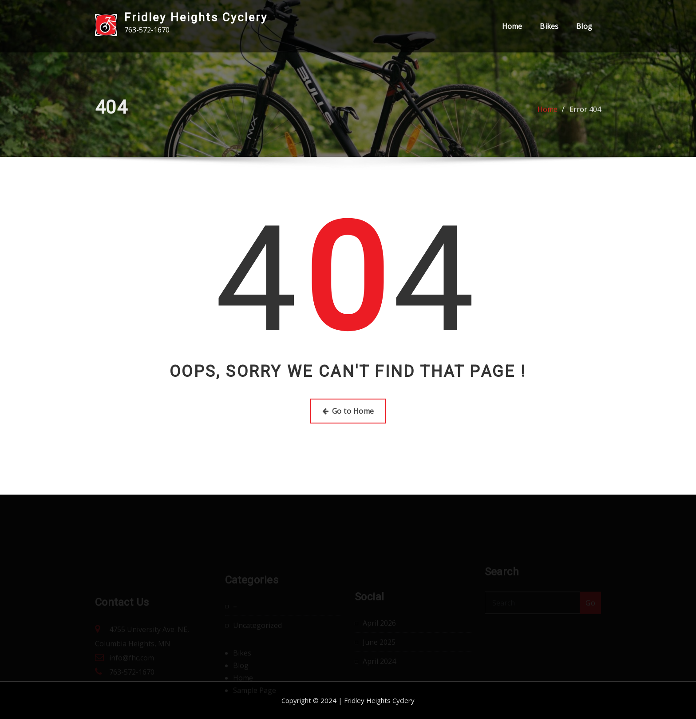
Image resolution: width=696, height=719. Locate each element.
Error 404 (585, 112)
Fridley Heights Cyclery (196, 17)
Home (512, 26)
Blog (584, 26)
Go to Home (348, 411)
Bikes (549, 26)
